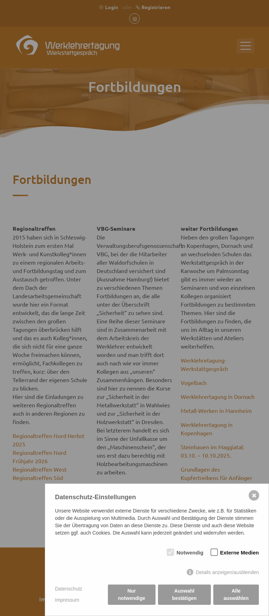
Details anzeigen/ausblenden (227, 572)
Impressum (67, 600)
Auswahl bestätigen (184, 594)
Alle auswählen (236, 594)
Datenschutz (68, 589)
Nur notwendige (131, 594)
